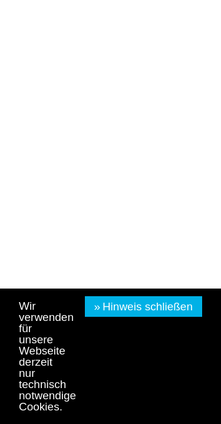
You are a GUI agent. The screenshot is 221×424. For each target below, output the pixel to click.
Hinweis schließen (148, 306)
